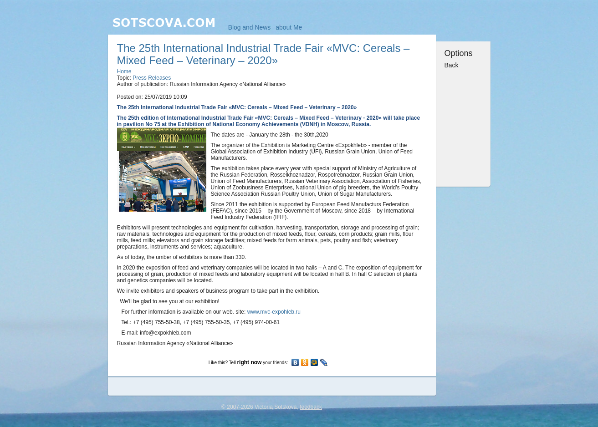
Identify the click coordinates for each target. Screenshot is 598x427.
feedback (311, 407)
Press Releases (152, 78)
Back (452, 65)
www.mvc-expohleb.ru (274, 312)
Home (124, 71)
